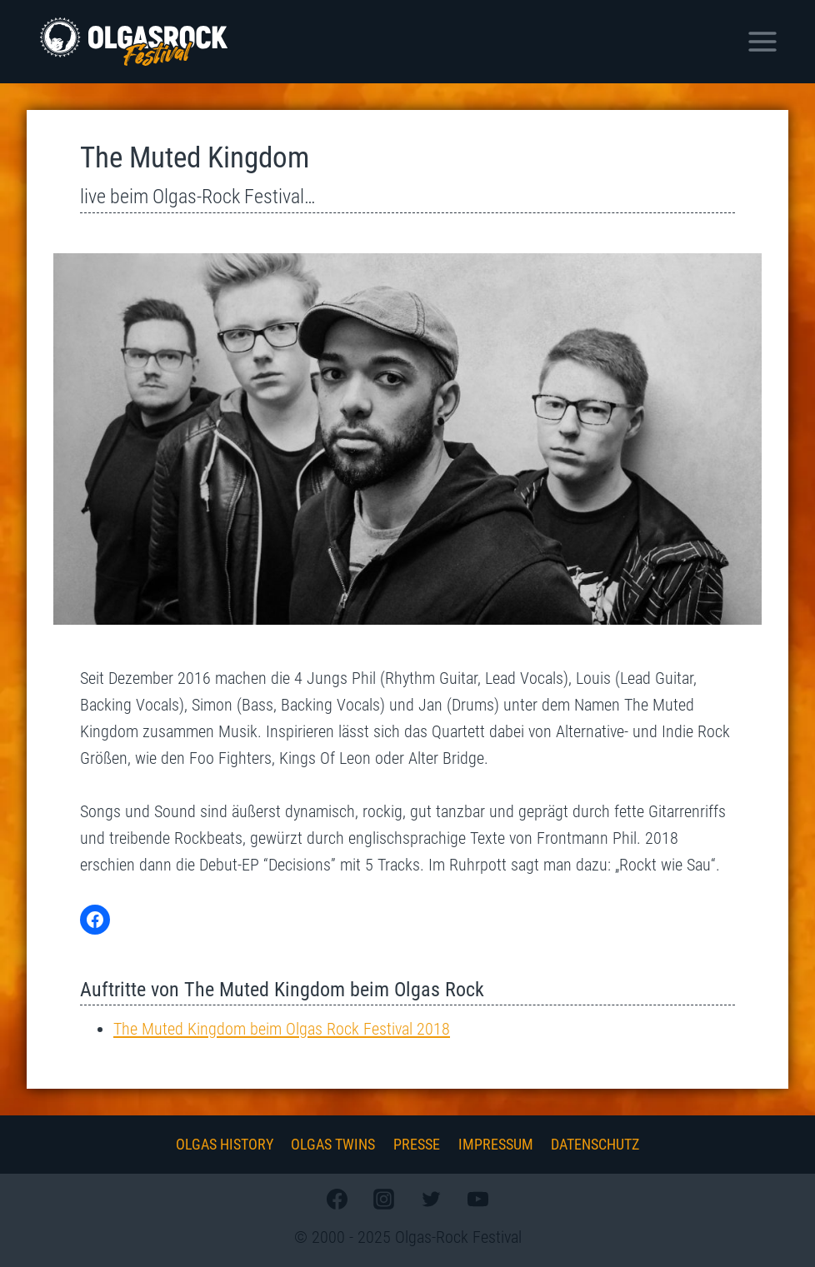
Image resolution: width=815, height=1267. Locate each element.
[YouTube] (477, 1199)
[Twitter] (431, 1199)
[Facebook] (337, 1199)
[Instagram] (384, 1199)
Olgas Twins (333, 1144)
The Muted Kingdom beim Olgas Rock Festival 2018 (281, 1029)
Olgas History (224, 1144)
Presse (416, 1144)
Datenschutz (595, 1144)
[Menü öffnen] (762, 41)
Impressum (495, 1144)
